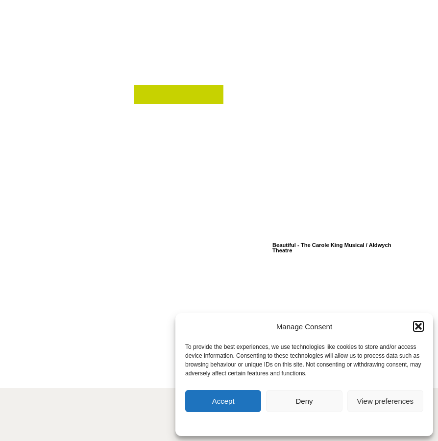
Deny (304, 401)
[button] (418, 326)
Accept (223, 401)
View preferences (385, 401)
